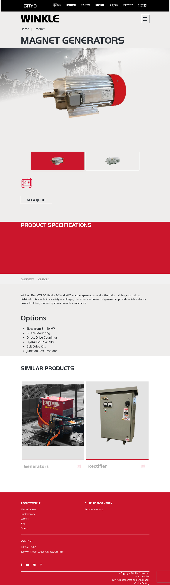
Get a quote (36, 200)
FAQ (23, 523)
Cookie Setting (141, 583)
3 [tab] (89, 482)
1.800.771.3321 (28, 547)
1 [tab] (81, 482)
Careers (25, 518)
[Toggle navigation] (145, 19)
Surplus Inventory (94, 509)
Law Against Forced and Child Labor (130, 579)
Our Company (28, 514)
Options (44, 279)
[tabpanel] (53, 427)
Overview (27, 279)
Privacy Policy (142, 576)
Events (24, 528)
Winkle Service (28, 509)
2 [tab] (85, 482)
